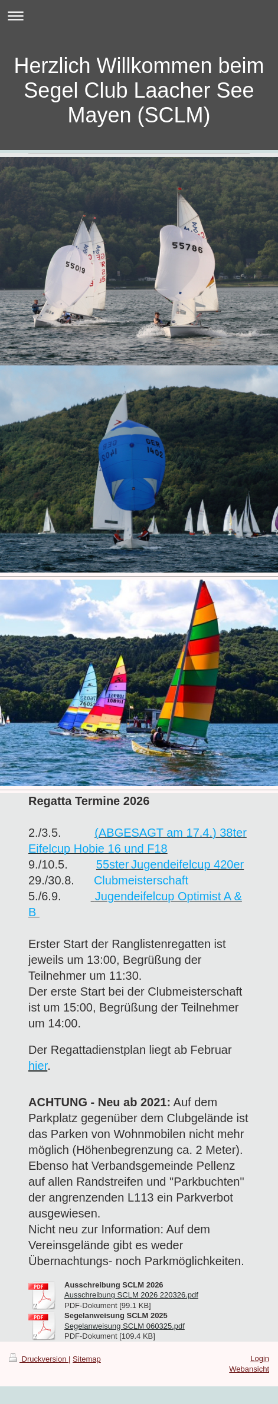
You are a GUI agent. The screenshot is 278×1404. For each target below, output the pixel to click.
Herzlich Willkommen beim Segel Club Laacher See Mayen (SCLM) (139, 90)
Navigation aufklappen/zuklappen (139, 15)
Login (259, 1358)
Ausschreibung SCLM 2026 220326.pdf (131, 1294)
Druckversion (38, 1359)
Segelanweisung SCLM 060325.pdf (124, 1326)
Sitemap (87, 1359)
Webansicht (249, 1369)
